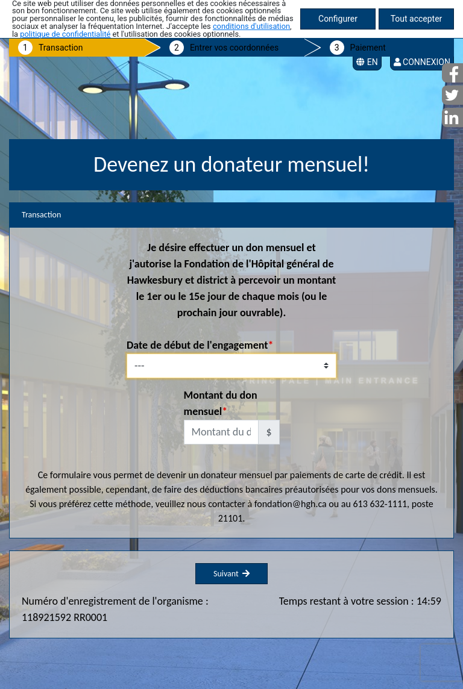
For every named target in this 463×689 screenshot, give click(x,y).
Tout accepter (417, 18)
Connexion (422, 62)
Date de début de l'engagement (197, 345)
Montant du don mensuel (220, 403)
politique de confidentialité (65, 34)
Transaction (61, 47)
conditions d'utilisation (251, 26)
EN (366, 62)
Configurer (337, 18)
